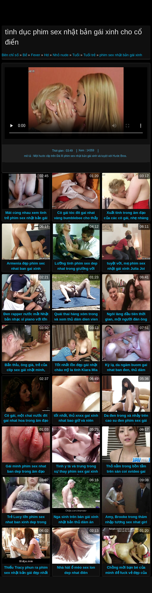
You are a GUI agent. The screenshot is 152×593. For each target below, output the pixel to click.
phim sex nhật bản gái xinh (121, 55)
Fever (35, 55)
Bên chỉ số (11, 55)
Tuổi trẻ (89, 55)
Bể (25, 55)
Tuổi (75, 55)
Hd (46, 55)
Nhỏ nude (60, 55)
